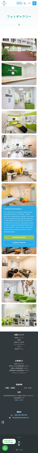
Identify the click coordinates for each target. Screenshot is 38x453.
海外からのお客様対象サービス (19, 366)
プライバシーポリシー (19, 373)
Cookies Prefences (19, 243)
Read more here (9, 231)
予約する (19, 3)
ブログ (19, 346)
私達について (19, 338)
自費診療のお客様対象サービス (19, 370)
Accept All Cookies (19, 237)
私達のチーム (19, 349)
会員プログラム (19, 364)
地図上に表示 (19, 400)
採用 (19, 340)
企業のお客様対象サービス (19, 368)
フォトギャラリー (19, 344)
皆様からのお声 (19, 342)
